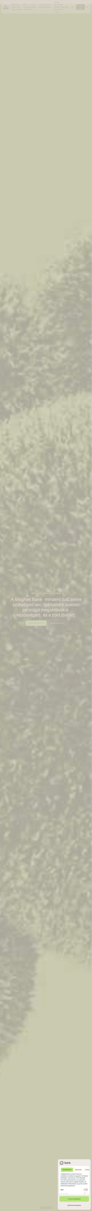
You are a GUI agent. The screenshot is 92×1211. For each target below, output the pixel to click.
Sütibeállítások (67, 1169)
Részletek (78, 1169)
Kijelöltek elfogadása (74, 1205)
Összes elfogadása (74, 1199)
